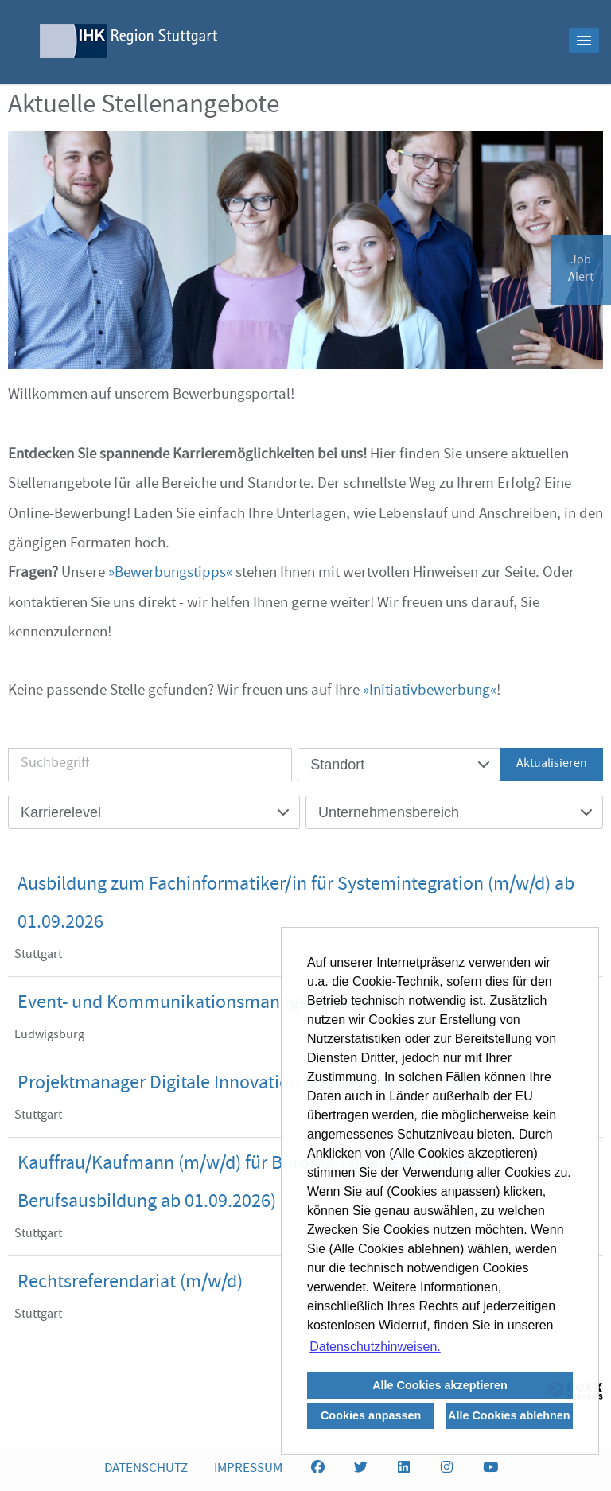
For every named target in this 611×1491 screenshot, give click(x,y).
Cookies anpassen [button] (371, 1415)
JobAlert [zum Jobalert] (580, 269)
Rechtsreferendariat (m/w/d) (130, 1283)
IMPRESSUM (248, 1469)
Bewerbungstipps (170, 574)
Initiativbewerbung (429, 691)
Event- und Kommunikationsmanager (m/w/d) (200, 1004)
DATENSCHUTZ (146, 1469)
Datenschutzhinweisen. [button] (375, 1346)
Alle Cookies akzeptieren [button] (440, 1385)
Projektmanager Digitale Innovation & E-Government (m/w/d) (260, 1084)
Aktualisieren (551, 764)
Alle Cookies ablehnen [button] (509, 1415)
